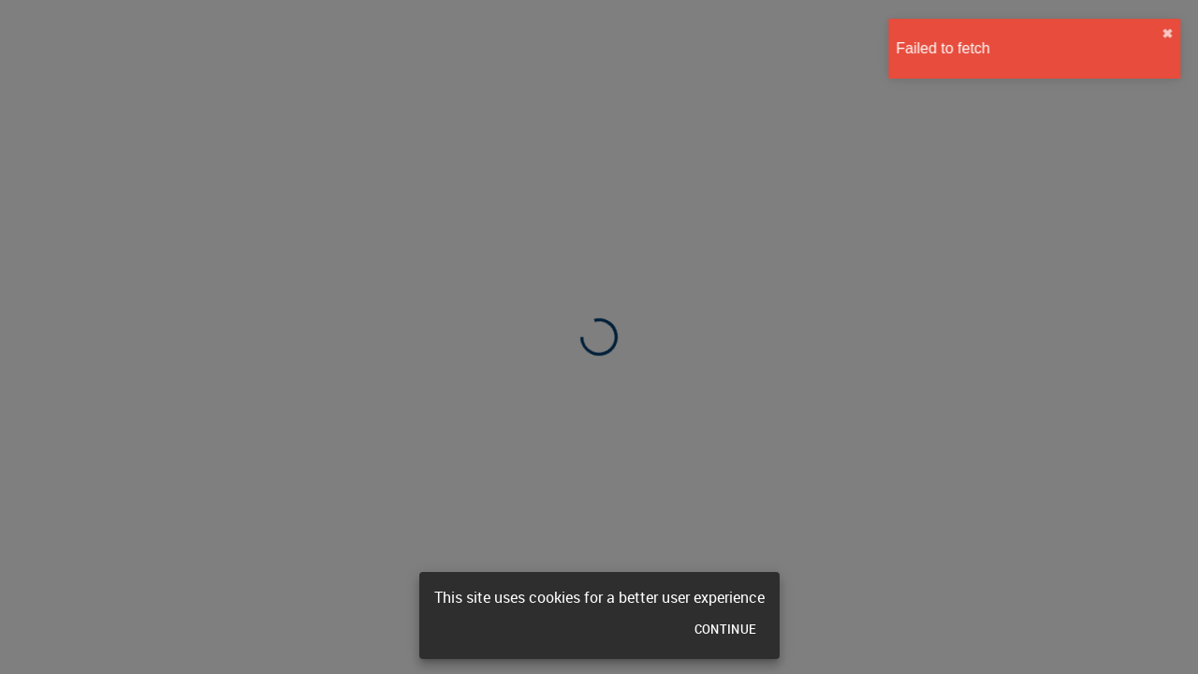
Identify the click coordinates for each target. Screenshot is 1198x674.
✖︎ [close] (1171, 33)
